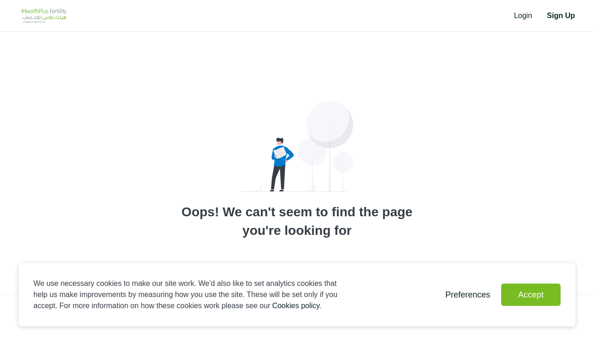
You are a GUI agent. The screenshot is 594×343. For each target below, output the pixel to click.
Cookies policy (296, 306)
